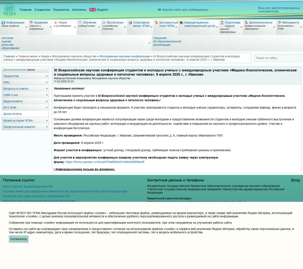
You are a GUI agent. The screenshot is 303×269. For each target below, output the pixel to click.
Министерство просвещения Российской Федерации (39, 201)
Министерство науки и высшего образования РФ (36, 196)
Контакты (79, 9)
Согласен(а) (18, 239)
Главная (25, 9)
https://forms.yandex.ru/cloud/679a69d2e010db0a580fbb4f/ (105, 162)
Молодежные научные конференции (125, 56)
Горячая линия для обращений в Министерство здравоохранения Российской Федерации (65, 191)
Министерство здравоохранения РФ (28, 186)
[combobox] (278, 58)
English (98, 10)
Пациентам (61, 9)
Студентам (42, 9)
